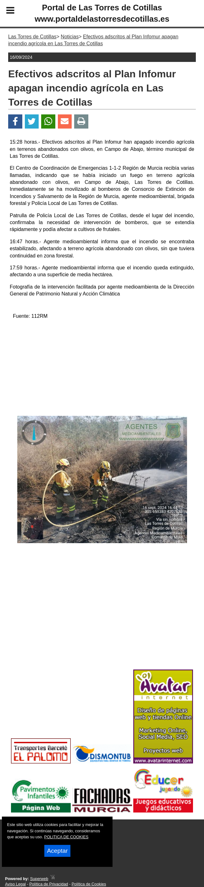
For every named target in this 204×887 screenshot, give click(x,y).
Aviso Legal (15, 884)
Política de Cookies (89, 884)
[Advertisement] (102, 369)
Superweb (39, 878)
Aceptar (57, 850)
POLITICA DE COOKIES (66, 837)
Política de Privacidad (48, 884)
